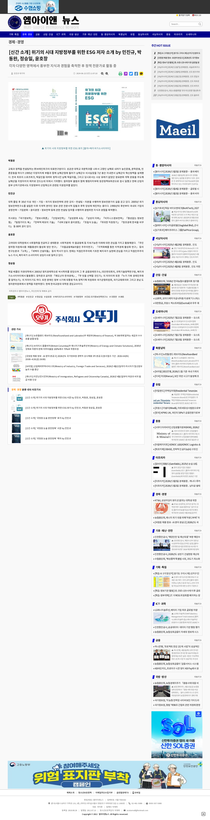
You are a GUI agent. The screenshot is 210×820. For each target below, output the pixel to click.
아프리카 (178, 34)
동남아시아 (143, 34)
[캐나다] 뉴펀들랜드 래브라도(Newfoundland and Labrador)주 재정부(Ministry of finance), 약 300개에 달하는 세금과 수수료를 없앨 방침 (83, 337)
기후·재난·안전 (90, 34)
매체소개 (70, 792)
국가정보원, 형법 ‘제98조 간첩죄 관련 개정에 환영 (177, 705)
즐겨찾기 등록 (183, 15)
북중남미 (122, 34)
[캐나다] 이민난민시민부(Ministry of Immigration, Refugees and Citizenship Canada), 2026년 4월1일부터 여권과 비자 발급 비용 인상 (83, 378)
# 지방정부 (78, 296)
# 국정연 (113, 296)
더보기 (197, 165)
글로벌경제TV (123, 792)
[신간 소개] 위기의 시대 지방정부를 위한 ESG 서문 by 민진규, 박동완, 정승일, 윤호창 (64, 397)
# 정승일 (39, 296)
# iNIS (121, 296)
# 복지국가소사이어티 (62, 296)
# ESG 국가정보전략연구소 (96, 296)
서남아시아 (157, 34)
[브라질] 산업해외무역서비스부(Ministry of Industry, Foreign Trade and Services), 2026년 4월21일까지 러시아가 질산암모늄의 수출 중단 (83, 368)
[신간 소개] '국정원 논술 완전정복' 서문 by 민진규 (48, 428)
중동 (168, 34)
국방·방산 (74, 34)
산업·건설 (48, 34)
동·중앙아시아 (108, 34)
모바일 (136, 792)
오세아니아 (191, 34)
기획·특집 (14, 34)
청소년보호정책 (85, 792)
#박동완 (21, 296)
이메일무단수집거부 (104, 792)
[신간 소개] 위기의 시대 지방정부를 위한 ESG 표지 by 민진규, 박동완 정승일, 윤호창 (63, 407)
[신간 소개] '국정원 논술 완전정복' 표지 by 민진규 (48, 418)
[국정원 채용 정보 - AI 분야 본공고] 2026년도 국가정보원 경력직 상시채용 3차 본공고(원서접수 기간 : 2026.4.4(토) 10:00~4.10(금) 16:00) (77, 358)
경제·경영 (27, 34)
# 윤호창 (48, 296)
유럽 (132, 34)
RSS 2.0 (196, 15)
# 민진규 (30, 296)
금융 (38, 34)
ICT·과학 (61, 34)
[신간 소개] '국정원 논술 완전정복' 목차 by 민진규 (48, 438)
